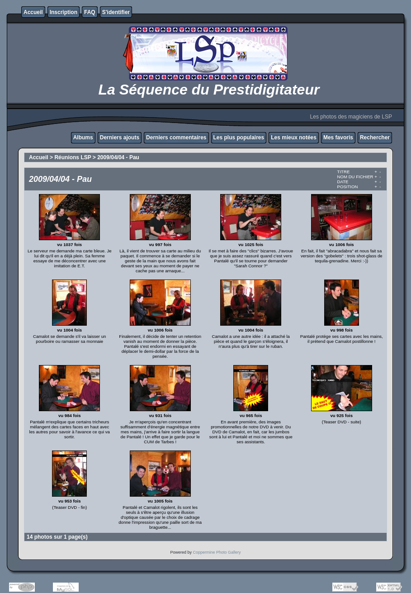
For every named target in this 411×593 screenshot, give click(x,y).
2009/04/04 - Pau (118, 157)
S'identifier (116, 12)
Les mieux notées (294, 137)
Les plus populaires (239, 137)
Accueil (33, 12)
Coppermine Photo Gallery (217, 552)
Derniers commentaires (176, 137)
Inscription (63, 12)
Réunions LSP (72, 157)
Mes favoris (338, 137)
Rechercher (375, 137)
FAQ (89, 12)
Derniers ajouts (119, 137)
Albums (83, 137)
